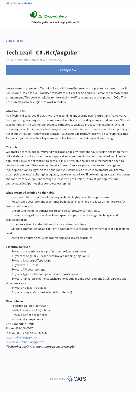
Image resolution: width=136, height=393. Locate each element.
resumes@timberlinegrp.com (25, 342)
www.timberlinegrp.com (21, 337)
